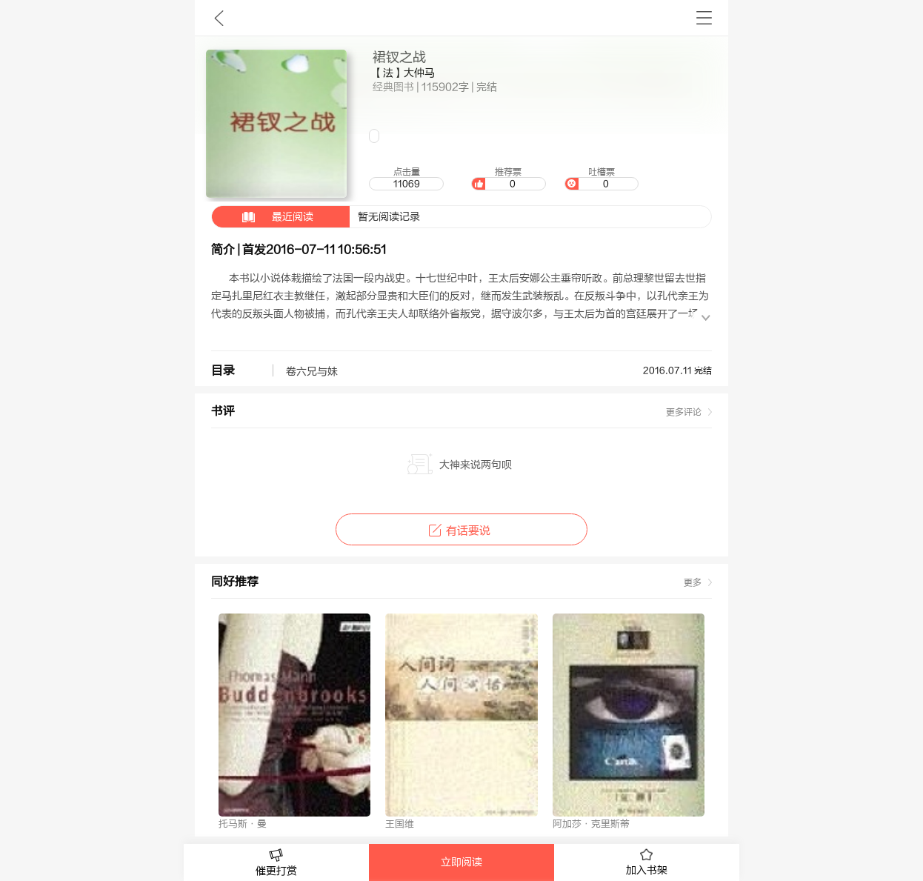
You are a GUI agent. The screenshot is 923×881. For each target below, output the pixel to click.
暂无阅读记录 (316, 216)
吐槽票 (601, 178)
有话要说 (461, 531)
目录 (223, 370)
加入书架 (646, 862)
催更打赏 (276, 862)
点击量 (406, 178)
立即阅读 (461, 862)
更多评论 (684, 412)
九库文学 (219, 18)
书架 (704, 18)
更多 (693, 582)
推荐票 (508, 178)
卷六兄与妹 (312, 372)
